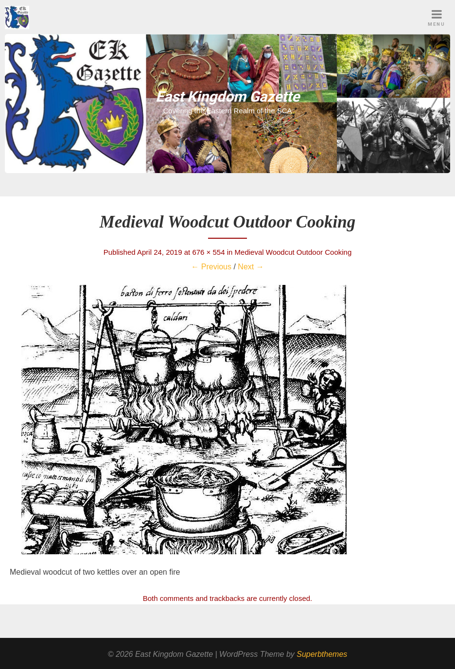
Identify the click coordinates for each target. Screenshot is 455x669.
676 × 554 (208, 252)
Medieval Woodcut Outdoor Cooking (293, 252)
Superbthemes (322, 654)
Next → (250, 267)
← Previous (211, 267)
